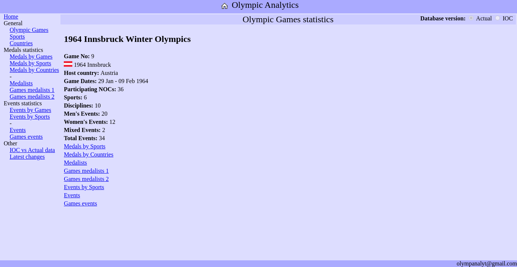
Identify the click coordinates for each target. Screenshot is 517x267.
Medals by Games (31, 56)
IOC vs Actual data (32, 150)
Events (18, 130)
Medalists (21, 83)
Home (11, 16)
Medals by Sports (30, 63)
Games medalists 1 (32, 90)
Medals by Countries (34, 70)
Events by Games (30, 110)
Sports (17, 36)
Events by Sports (30, 116)
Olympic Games (29, 30)
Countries (21, 43)
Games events (26, 137)
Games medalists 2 (32, 96)
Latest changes (27, 157)
